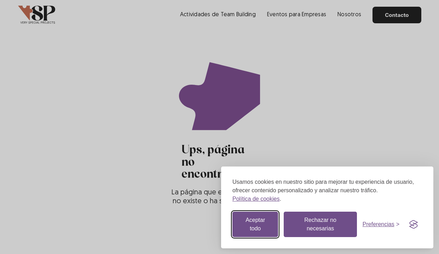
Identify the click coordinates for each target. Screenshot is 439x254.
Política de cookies (255, 199)
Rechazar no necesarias (320, 224)
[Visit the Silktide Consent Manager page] (413, 224)
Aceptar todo (255, 224)
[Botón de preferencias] (381, 224)
